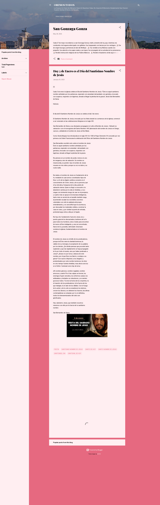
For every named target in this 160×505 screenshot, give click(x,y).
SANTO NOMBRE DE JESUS (107, 395)
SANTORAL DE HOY (74, 399)
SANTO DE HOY (90, 395)
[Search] (138, 5)
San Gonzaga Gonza (70, 28)
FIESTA (56, 395)
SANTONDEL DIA (59, 399)
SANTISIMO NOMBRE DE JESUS (72, 395)
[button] (120, 27)
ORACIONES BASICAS (64, 16)
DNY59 (99, 499)
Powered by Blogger (94, 496)
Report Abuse (6, 79)
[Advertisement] (133, 53)
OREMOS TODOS (64, 5)
